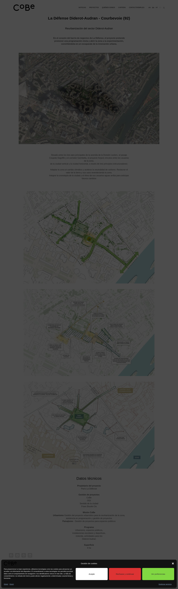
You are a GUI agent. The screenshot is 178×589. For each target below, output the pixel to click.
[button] (173, 563)
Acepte (92, 574)
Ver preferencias (158, 574)
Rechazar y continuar (125, 574)
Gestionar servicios (165, 584)
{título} (6, 584)
